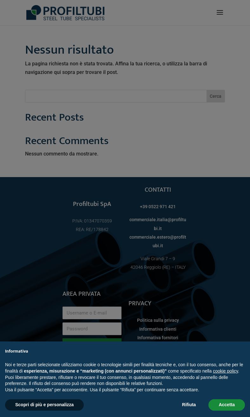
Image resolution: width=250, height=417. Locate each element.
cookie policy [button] (225, 371)
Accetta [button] (227, 404)
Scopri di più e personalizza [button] (44, 404)
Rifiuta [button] (189, 404)
